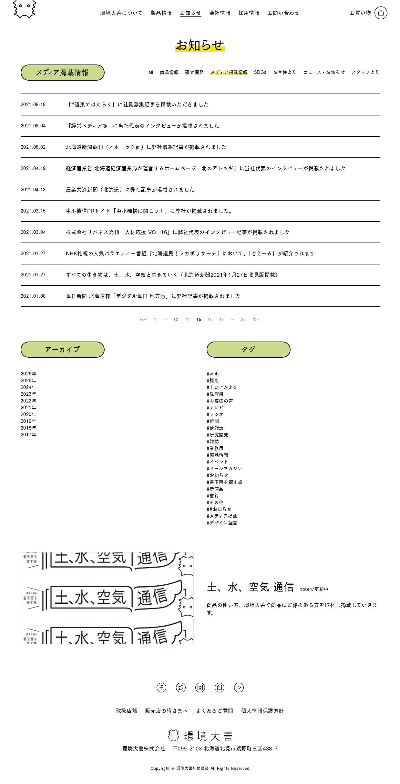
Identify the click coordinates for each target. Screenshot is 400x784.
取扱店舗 (127, 710)
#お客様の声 (220, 401)
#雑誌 (213, 441)
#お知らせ (218, 475)
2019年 (28, 421)
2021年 (28, 407)
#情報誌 (215, 428)
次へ (256, 319)
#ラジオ (215, 414)
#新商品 (215, 489)
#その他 (215, 502)
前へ (143, 319)
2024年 (28, 387)
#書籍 (213, 495)
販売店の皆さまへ (166, 710)
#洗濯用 (215, 394)
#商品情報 (218, 455)
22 (243, 319)
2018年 (28, 428)
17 (221, 319)
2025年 (28, 380)
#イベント (218, 462)
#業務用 (215, 448)
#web (213, 374)
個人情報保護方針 (262, 710)
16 (210, 319)
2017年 (28, 434)
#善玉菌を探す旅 (225, 482)
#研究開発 (218, 434)
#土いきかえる (222, 387)
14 (187, 319)
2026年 (28, 374)
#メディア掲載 (222, 516)
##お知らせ (219, 509)
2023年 (28, 394)
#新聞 (213, 421)
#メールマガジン (224, 468)
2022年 (28, 401)
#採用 (213, 380)
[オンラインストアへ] (368, 12)
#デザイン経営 (222, 523)
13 (175, 319)
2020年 (28, 414)
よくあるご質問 (214, 710)
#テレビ (215, 407)
